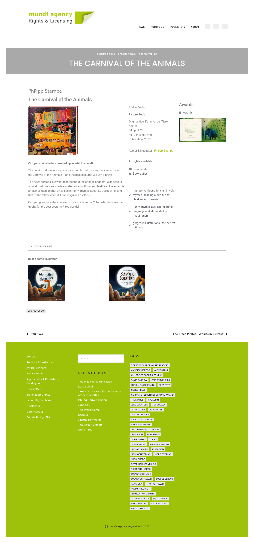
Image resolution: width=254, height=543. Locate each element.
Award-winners (36, 367)
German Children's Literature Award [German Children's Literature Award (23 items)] (152, 395)
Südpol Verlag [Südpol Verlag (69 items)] (164, 479)
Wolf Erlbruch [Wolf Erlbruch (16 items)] (140, 508)
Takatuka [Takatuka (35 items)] (136, 484)
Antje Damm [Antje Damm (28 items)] (161, 370)
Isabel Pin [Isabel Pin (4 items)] (153, 400)
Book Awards (34, 373)
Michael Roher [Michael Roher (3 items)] (139, 449)
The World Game (89, 409)
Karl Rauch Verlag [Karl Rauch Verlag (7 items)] (142, 419)
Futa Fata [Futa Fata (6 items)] (164, 385)
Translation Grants (38, 394)
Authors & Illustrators (40, 362)
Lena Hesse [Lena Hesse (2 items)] (153, 434)
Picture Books (106, 54)
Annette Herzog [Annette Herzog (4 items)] (140, 370)
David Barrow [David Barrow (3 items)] (139, 380)
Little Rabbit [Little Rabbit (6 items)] (138, 439)
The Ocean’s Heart (90, 424)
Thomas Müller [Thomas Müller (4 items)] (155, 484)
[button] (127, 246)
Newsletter (33, 389)
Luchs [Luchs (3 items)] (153, 439)
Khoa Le (83, 414)
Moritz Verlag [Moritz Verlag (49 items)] (163, 454)
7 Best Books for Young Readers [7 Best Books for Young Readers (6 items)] (149, 365)
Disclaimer (33, 406)
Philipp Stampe (163, 150)
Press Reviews (43, 246)
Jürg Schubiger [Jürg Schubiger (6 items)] (140, 414)
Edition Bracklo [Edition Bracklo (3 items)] (161, 380)
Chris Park (85, 429)
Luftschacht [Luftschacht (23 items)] (138, 444)
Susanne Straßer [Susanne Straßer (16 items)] (141, 479)
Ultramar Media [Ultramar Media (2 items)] (140, 498)
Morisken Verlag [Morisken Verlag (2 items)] (140, 454)
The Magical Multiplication (95, 381)
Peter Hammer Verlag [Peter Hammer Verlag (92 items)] (143, 464)
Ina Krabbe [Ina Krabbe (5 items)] (137, 400)
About (195, 27)
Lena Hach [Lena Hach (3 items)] (137, 434)
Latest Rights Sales (38, 400)
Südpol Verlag (148, 54)
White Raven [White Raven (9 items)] (160, 498)
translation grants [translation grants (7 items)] (142, 494)
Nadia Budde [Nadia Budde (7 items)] (138, 459)
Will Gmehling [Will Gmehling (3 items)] (159, 503)
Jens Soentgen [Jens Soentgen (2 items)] (139, 405)
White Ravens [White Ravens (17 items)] (139, 503)
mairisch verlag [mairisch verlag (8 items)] (159, 444)
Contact (31, 356)
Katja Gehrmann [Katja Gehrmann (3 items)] (140, 424)
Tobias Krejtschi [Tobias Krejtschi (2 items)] (140, 489)
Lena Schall (85, 386)
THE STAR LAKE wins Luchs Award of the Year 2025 (100, 393)
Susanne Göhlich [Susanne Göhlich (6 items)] (141, 474)
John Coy (84, 405)
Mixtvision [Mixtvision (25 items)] (158, 449)
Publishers (177, 27)
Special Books (127, 54)
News (141, 27)
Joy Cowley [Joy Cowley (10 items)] (158, 405)
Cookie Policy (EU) (38, 417)
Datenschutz (34, 411)
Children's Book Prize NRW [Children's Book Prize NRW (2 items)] (146, 375)
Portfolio (157, 27)
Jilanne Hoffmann (89, 419)
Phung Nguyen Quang (92, 400)
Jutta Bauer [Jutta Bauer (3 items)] (138, 409)
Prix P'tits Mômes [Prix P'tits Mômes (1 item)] (140, 469)
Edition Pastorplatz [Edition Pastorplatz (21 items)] (143, 385)
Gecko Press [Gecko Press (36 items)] (138, 390)
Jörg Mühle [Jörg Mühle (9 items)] (155, 409)
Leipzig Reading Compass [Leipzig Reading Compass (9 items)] (145, 429)
